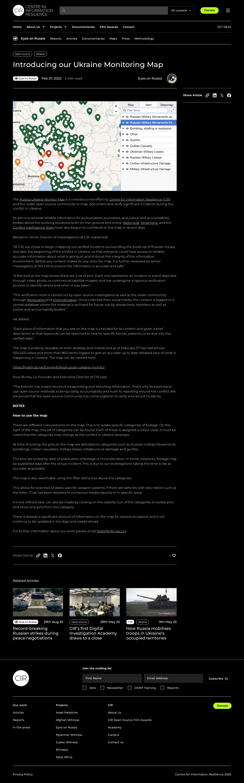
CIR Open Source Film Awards (130, 720)
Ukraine (40, 53)
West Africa (64, 757)
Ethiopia (62, 749)
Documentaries (83, 27)
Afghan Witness (67, 720)
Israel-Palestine (67, 712)
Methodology (144, 38)
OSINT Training (145, 688)
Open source (22, 53)
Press (126, 38)
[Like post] (173, 555)
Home (17, 27)
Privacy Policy (23, 774)
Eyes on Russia (33, 38)
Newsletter (115, 688)
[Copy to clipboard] (207, 95)
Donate (209, 10)
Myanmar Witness (69, 735)
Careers (113, 735)
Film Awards (109, 27)
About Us (114, 712)
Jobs (92, 688)
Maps (113, 38)
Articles (71, 38)
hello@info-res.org (111, 531)
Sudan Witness (67, 742)
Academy (115, 727)
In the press (21, 727)
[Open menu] (228, 10)
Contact (128, 27)
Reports (56, 38)
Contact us (115, 742)
